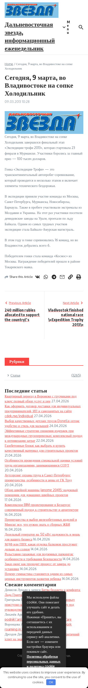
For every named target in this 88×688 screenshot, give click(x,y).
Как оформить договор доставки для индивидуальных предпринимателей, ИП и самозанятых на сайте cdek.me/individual (43, 411)
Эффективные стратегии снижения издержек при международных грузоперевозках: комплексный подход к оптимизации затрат (43, 436)
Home (9, 64)
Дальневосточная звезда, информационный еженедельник (30, 36)
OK (51, 682)
